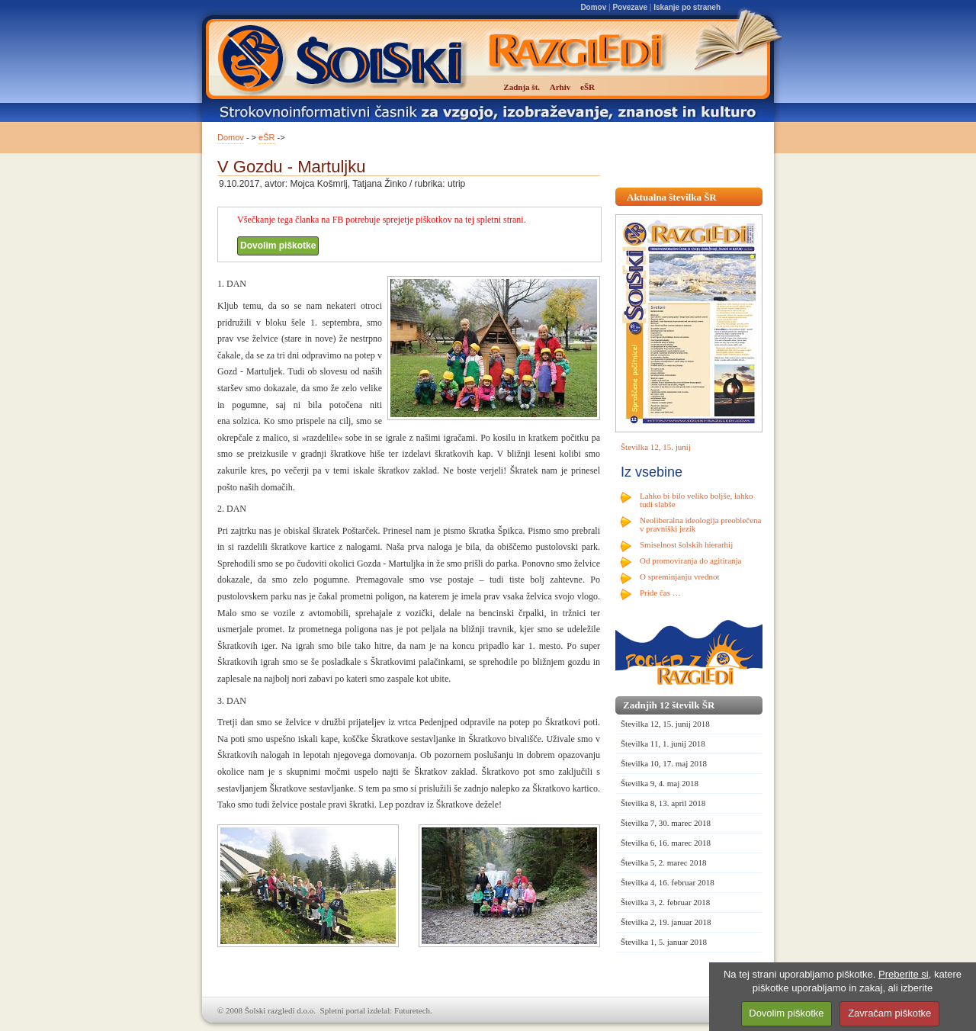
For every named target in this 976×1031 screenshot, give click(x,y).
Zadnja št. (521, 87)
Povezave (629, 7)
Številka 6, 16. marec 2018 (666, 842)
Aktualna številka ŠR (672, 197)
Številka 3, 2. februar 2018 (665, 902)
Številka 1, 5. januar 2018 (664, 941)
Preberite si (903, 974)
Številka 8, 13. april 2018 (663, 803)
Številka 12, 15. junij (656, 446)
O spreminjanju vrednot (679, 576)
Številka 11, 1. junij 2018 (663, 743)
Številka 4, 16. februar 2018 (667, 882)
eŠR (266, 137)
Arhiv (560, 87)
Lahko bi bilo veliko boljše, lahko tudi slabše (696, 500)
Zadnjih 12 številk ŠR (668, 705)
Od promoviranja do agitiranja (691, 560)
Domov (593, 7)
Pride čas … (660, 592)
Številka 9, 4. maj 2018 (659, 783)
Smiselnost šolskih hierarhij (686, 544)
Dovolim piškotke (278, 245)
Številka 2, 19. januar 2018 (666, 922)
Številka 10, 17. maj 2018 (664, 763)
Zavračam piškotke (889, 1013)
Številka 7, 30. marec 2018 (666, 822)
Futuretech (412, 1010)
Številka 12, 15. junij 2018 (665, 723)
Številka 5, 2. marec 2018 (663, 862)
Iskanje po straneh (687, 7)
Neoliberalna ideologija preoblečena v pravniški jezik (700, 524)
